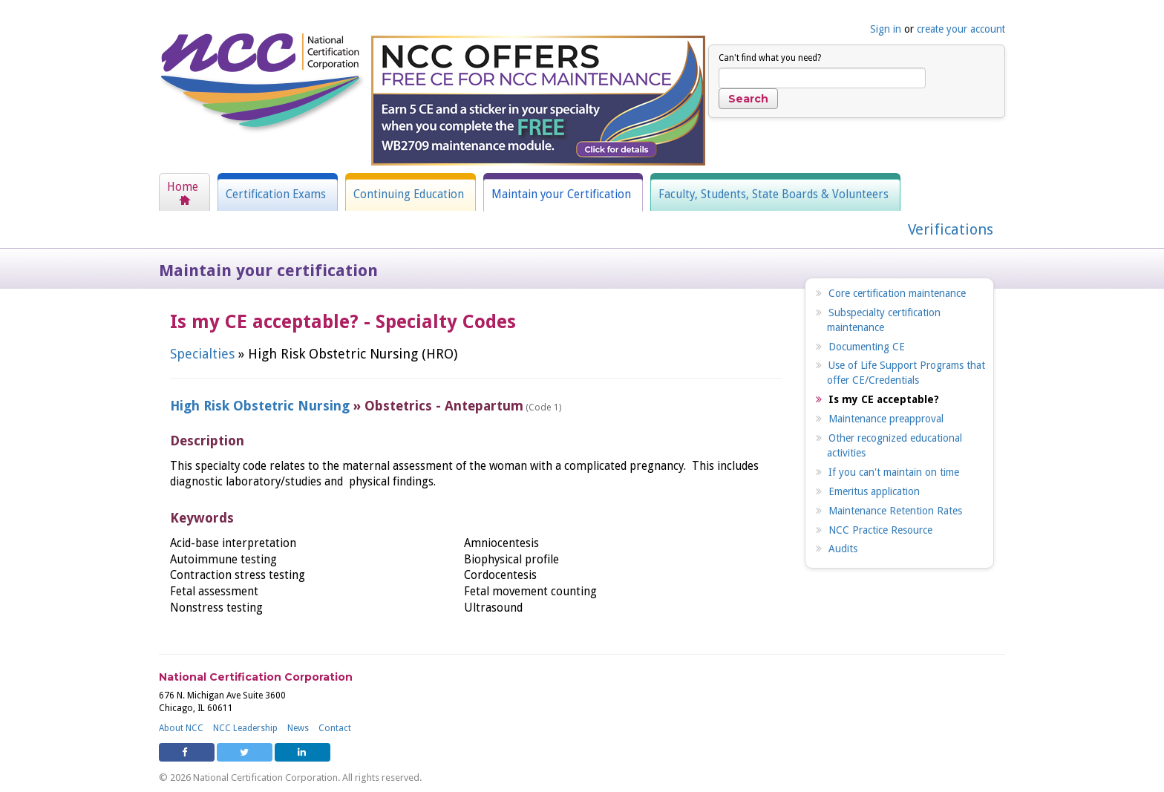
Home (182, 187)
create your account (961, 29)
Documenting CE (866, 347)
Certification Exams (276, 194)
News (298, 728)
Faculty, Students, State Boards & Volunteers (773, 194)
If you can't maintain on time (893, 472)
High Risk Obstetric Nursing (260, 405)
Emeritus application (874, 491)
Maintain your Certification (561, 194)
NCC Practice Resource (880, 530)
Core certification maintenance (897, 293)
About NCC (181, 728)
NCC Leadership (245, 728)
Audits (842, 548)
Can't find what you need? (770, 58)
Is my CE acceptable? (883, 399)
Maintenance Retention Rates (895, 511)
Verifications (950, 229)
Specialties (202, 353)
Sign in (885, 29)
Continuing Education (408, 194)
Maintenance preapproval (886, 419)
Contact (334, 728)
